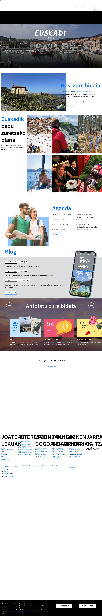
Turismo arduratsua (74, 456)
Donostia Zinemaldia (41, 449)
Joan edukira (3, 1)
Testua (75, 7)
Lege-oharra (55, 466)
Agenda (61, 208)
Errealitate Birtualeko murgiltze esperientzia (75, 453)
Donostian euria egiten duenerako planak (22, 266)
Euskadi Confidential (58, 456)
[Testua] (89, 7)
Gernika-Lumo (5, 459)
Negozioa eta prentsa (74, 466)
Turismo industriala (57, 451)
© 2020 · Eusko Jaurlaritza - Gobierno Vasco (33, 466)
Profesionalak (72, 467)
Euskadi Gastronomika (58, 454)
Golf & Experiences (57, 458)
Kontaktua (7, 470)
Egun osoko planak (57, 448)
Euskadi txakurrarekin (58, 449)
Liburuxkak (15, 339)
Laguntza (6, 471)
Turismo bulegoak (51, 339)
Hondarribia (4, 458)
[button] (99, 3)
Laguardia (4, 454)
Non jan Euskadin (84, 339)
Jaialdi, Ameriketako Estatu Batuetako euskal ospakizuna (29, 275)
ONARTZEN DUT (64, 606)
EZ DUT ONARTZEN (87, 606)
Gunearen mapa (8, 473)
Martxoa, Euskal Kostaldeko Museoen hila (86, 225)
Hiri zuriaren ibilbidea (58, 453)
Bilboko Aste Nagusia (41, 448)
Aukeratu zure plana (68, 106)
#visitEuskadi (64, 79)
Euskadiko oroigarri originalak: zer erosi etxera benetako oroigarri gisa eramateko (34, 286)
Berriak (71, 448)
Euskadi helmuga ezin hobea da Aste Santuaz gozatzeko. (77, 91)
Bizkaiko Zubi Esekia (24, 444)
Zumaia (3, 456)
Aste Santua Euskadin (61, 224)
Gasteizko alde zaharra (24, 452)
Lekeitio (3, 453)
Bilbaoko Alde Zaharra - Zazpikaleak (25, 450)
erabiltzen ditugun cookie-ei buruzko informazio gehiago (27, 612)
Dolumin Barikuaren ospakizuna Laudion (84, 216)
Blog (10, 251)
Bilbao (3, 448)
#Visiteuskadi (51, 366)
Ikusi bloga (9, 293)
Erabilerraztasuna (9, 475)
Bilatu (97, 10)
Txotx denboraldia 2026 (62, 214)
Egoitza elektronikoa (10, 476)
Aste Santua (4, 112)
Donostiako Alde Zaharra (25, 454)
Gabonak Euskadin (40, 454)
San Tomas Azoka (40, 456)
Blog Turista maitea (75, 449)
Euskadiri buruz (73, 451)
